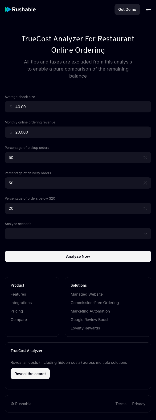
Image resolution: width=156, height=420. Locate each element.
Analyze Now (78, 256)
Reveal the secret (30, 373)
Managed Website (89, 294)
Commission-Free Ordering (98, 302)
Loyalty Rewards (88, 328)
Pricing (20, 311)
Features (21, 294)
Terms (121, 403)
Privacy (138, 403)
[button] (145, 234)
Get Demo (127, 9)
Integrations (24, 302)
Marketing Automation (93, 311)
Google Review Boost (92, 319)
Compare (22, 319)
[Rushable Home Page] (26, 9)
